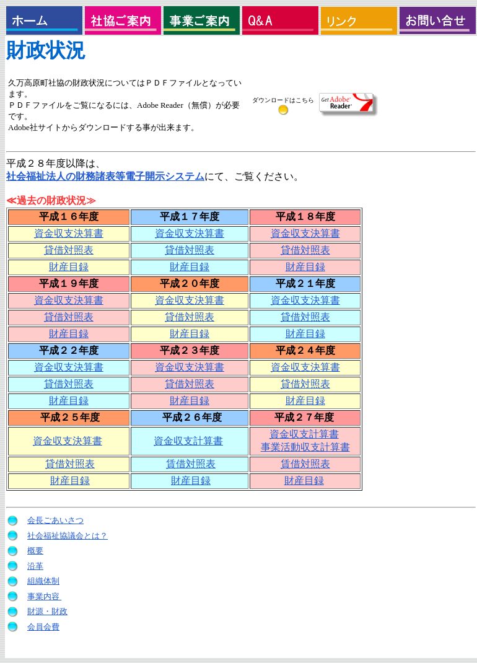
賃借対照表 (191, 464)
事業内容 (44, 596)
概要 (35, 550)
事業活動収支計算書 (305, 447)
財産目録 (69, 266)
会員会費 (43, 626)
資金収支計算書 (188, 441)
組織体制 (43, 581)
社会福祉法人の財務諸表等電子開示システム (105, 176)
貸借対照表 (69, 250)
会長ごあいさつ (55, 520)
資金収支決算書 (68, 233)
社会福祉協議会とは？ (67, 535)
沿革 (35, 566)
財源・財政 (47, 611)
